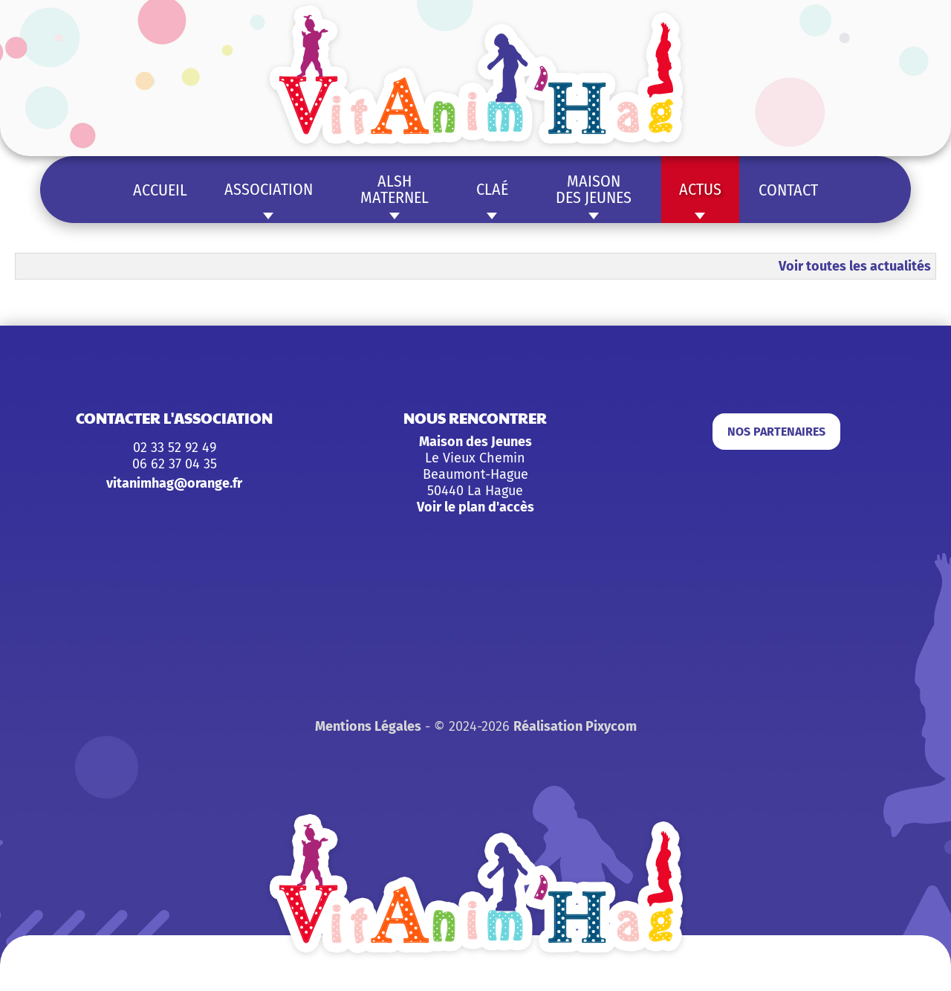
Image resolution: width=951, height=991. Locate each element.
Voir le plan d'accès (475, 507)
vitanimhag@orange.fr (174, 483)
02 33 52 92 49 (174, 447)
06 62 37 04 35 (174, 464)
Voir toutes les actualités (855, 266)
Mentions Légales (368, 726)
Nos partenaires (776, 432)
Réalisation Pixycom (575, 726)
